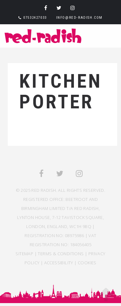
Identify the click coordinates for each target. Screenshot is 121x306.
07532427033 (35, 18)
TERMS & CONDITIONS (61, 254)
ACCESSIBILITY (58, 263)
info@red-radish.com (79, 18)
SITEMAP (24, 254)
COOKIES (87, 263)
